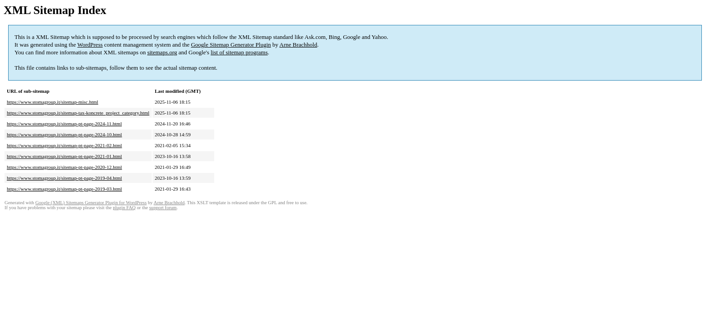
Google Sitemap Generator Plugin (231, 44)
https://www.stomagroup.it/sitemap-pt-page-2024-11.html (64, 123)
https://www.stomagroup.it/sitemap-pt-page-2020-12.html (64, 167)
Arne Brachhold (298, 44)
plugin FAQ (124, 207)
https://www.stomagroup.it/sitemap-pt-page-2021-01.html (64, 156)
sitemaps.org (162, 52)
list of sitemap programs (239, 52)
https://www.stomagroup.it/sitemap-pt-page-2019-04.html (64, 178)
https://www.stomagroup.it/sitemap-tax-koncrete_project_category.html (78, 112)
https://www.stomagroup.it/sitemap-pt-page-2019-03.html (64, 189)
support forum (163, 207)
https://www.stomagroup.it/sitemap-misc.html (52, 102)
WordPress (90, 44)
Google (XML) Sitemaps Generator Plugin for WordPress (91, 202)
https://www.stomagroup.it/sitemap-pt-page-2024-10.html (64, 134)
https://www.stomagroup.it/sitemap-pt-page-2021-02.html (64, 145)
